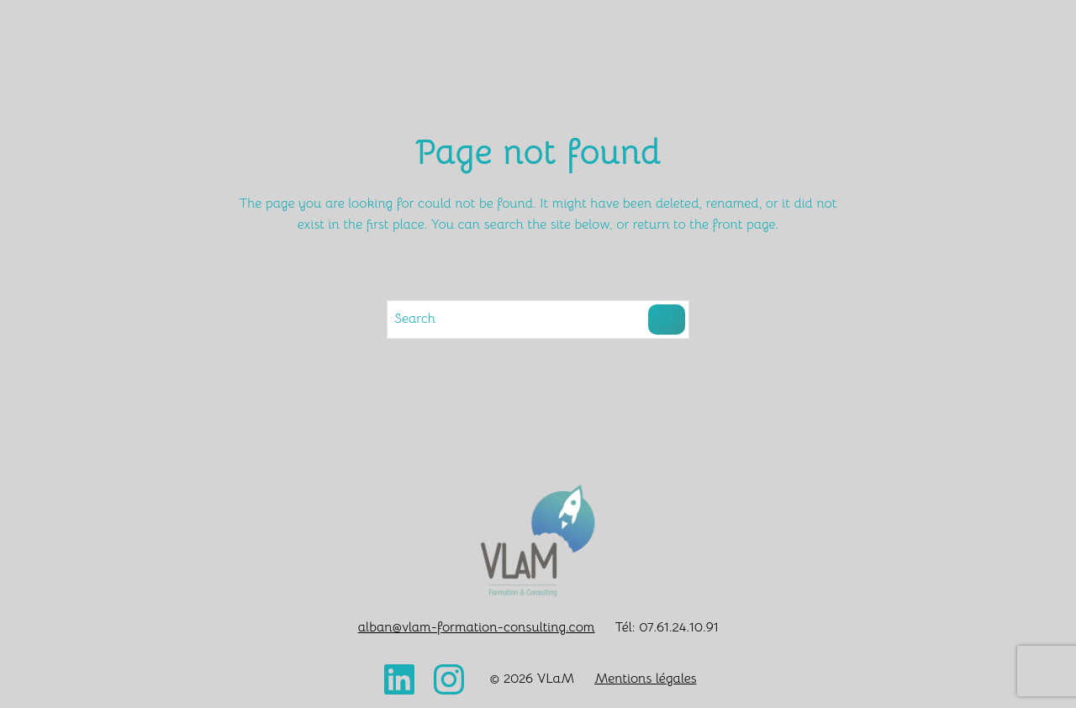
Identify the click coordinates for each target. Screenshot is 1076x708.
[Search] (666, 319)
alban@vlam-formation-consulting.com (476, 627)
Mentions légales (645, 678)
